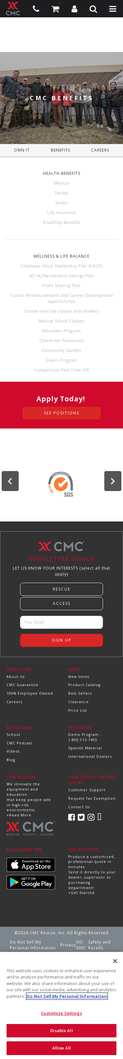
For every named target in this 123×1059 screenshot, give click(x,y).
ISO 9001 (81, 945)
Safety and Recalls (99, 945)
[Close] (115, 961)
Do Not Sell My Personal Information (33, 945)
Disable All (61, 1030)
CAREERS (100, 150)
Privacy (68, 945)
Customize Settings (61, 1013)
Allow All (61, 1048)
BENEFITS (60, 150)
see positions (61, 413)
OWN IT (22, 150)
